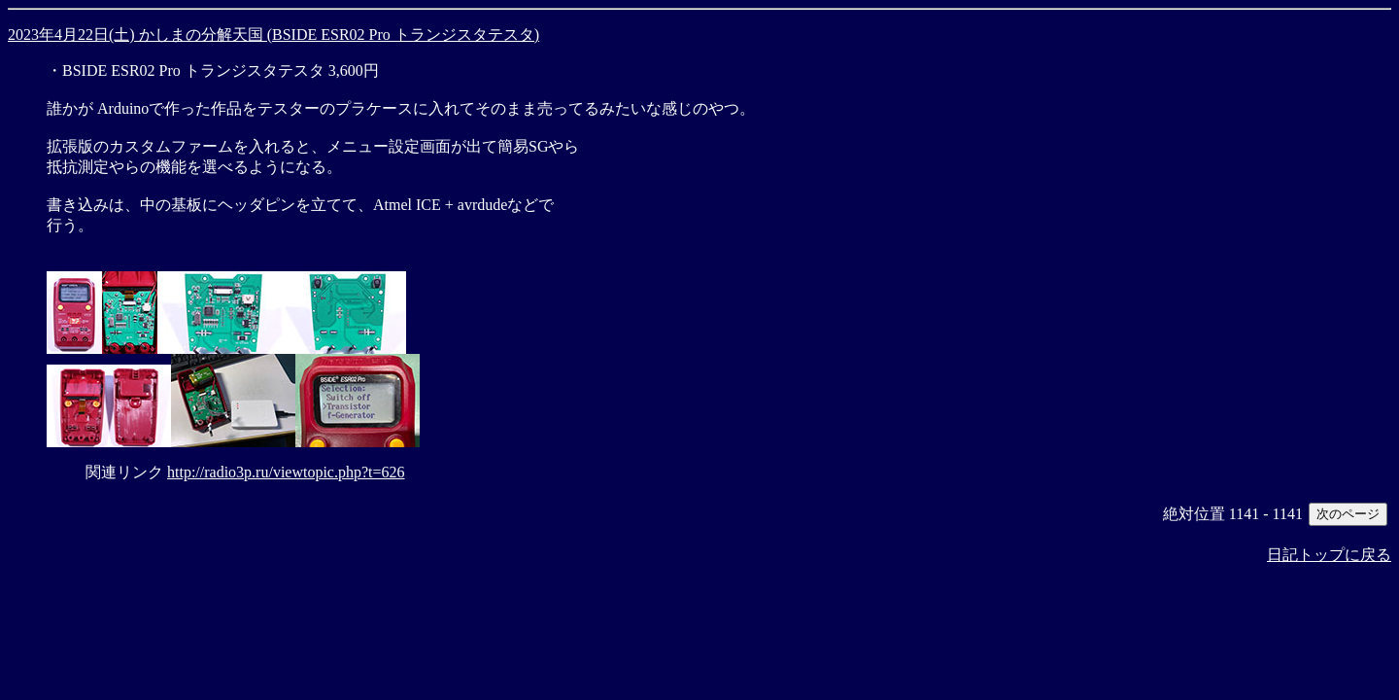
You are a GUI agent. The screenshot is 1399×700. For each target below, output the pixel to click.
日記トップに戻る (1329, 554)
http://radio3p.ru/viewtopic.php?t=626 (286, 472)
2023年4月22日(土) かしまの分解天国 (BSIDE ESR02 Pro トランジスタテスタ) (273, 34)
